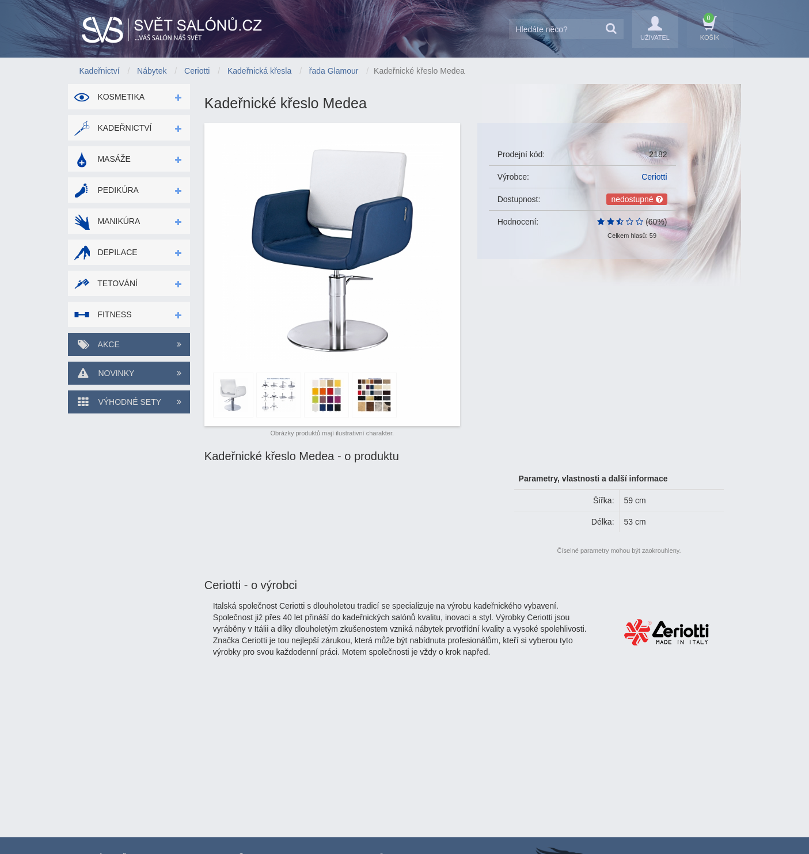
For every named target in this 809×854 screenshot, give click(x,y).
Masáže (102, 159)
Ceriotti (654, 176)
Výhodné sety (129, 402)
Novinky (129, 373)
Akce (129, 344)
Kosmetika (109, 97)
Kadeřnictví (113, 128)
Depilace (106, 252)
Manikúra (107, 221)
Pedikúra (106, 190)
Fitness (103, 314)
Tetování (106, 283)
